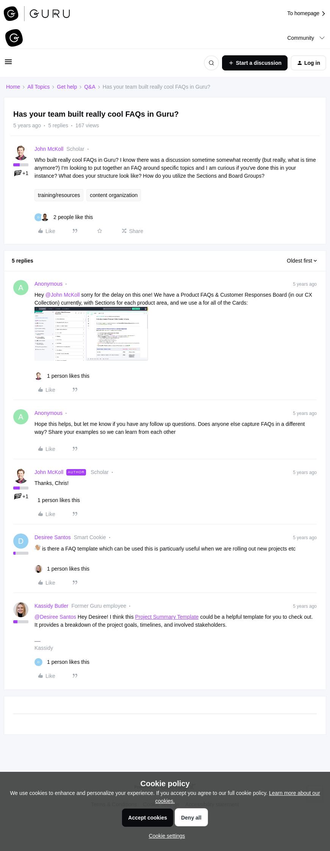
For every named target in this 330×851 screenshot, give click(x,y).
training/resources (59, 195)
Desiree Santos (52, 537)
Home (13, 87)
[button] (8, 64)
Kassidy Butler (51, 606)
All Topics (38, 87)
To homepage (306, 13)
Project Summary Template (167, 617)
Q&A (89, 87)
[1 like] (61, 376)
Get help (67, 87)
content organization (114, 195)
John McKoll (48, 149)
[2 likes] (63, 217)
